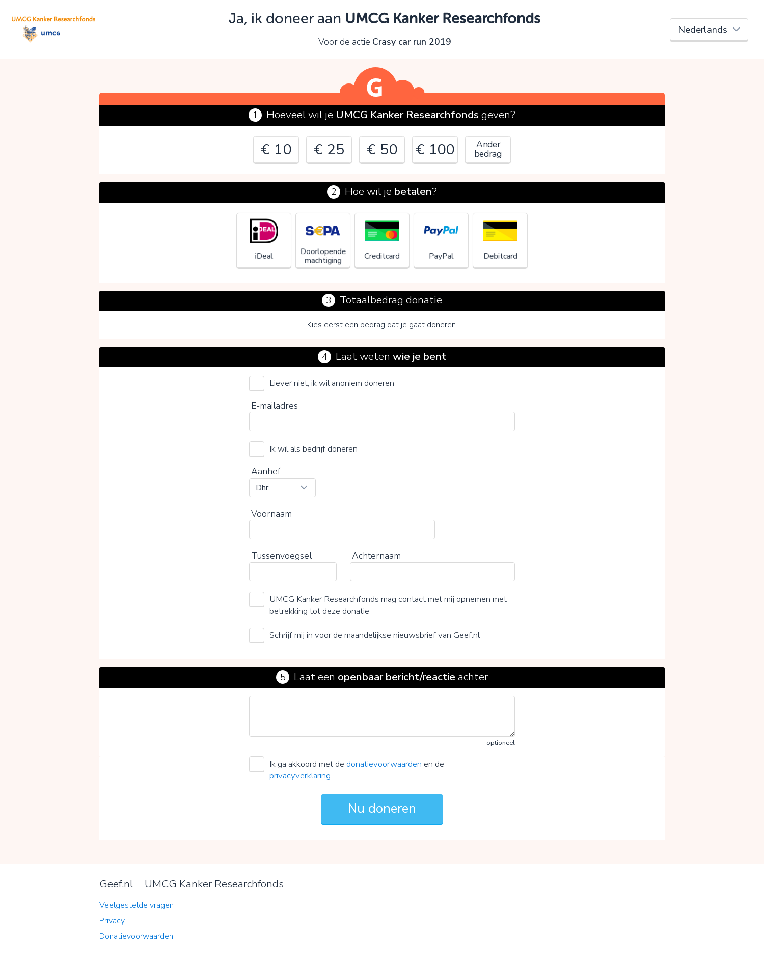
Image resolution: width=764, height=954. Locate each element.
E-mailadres (274, 406)
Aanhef (266, 471)
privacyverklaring (300, 775)
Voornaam (271, 514)
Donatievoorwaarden (136, 936)
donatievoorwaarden (384, 764)
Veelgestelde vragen (136, 905)
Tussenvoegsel (281, 556)
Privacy (112, 921)
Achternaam (376, 556)
